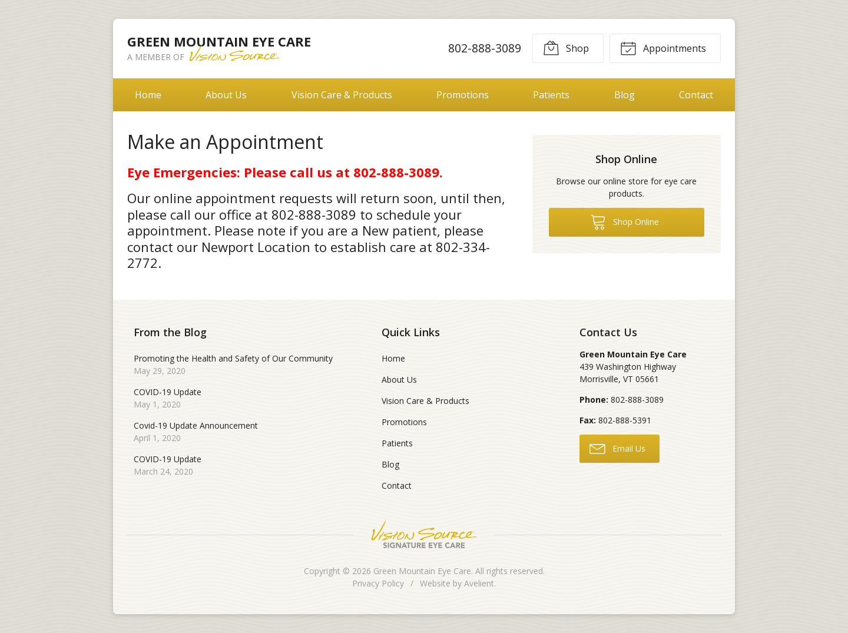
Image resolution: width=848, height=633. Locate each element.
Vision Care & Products (342, 94)
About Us (226, 94)
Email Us (617, 448)
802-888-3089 (484, 48)
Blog (624, 94)
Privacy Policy (378, 583)
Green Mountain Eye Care (422, 570)
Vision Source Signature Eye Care (424, 534)
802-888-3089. (398, 172)
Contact (696, 94)
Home (148, 94)
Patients (551, 94)
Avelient (479, 583)
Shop (566, 47)
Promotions (462, 94)
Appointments (663, 47)
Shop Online (624, 221)
